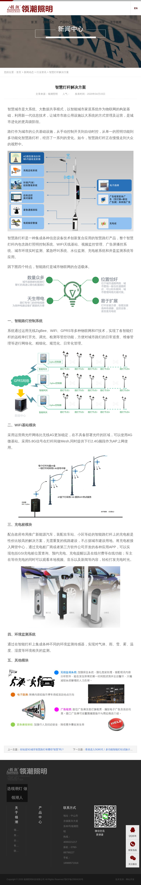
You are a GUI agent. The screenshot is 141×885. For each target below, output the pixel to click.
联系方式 (69, 808)
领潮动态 (16, 829)
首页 (18, 72)
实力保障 (98, 22)
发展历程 (16, 835)
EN (136, 8)
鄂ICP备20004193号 (73, 879)
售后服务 (16, 845)
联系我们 (16, 850)
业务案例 (82, 22)
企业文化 (16, 840)
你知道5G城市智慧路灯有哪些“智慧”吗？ (42, 749)
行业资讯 (41, 72)
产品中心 (65, 22)
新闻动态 (48, 22)
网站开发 (130, 879)
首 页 (34, 22)
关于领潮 (115, 22)
